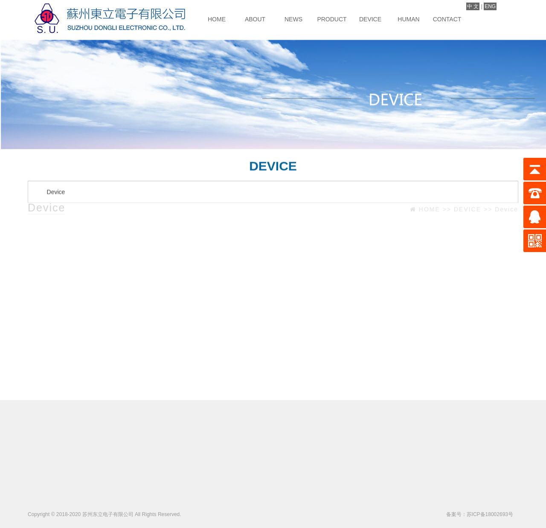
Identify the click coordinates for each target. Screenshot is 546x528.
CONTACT (447, 19)
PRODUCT (331, 19)
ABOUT (255, 19)
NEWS (293, 19)
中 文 (473, 6)
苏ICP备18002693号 (490, 514)
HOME (217, 19)
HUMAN (408, 19)
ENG (490, 6)
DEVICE (370, 19)
